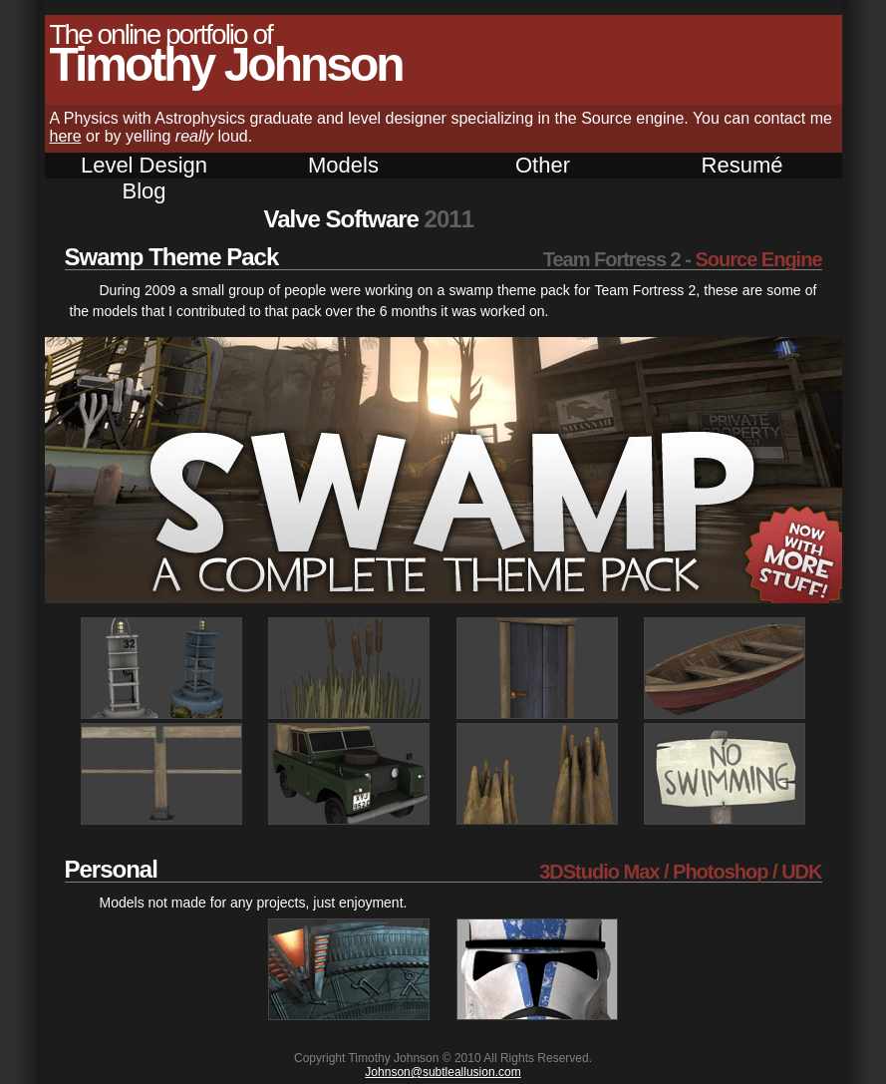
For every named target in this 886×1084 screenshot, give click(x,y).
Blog (143, 191)
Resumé (742, 165)
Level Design (144, 165)
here (66, 136)
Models (343, 165)
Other (542, 165)
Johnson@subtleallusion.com (442, 1072)
